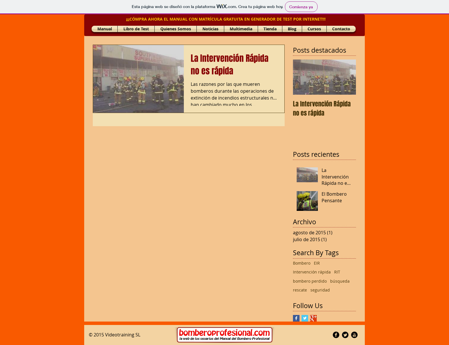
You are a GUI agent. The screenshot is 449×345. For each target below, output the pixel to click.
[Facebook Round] (336, 335)
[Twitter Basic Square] (305, 318)
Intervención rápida (312, 272)
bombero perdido (310, 281)
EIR (317, 263)
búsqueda (340, 281)
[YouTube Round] (354, 335)
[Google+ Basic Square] (313, 318)
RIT (337, 272)
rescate (300, 290)
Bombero (301, 263)
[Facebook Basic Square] (296, 318)
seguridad (320, 290)
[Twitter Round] (345, 335)
